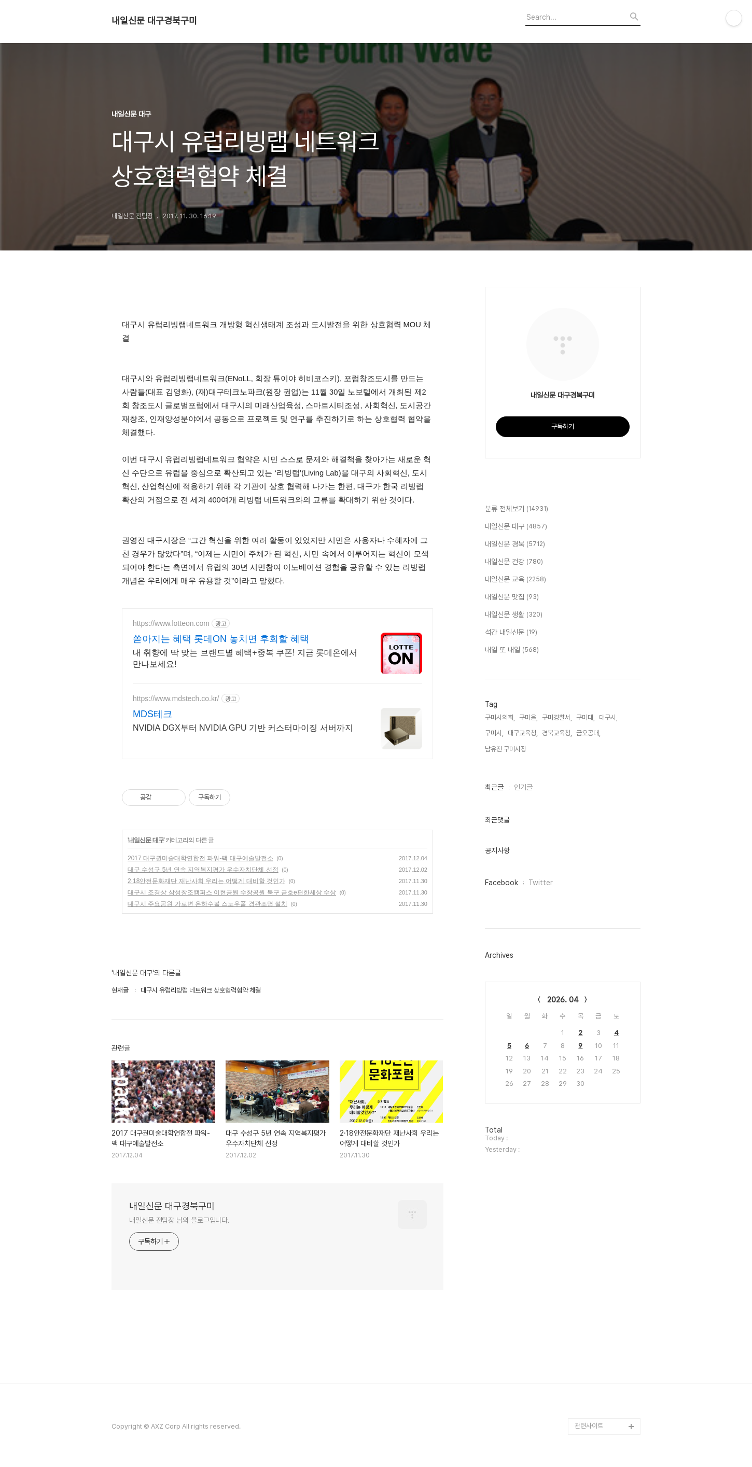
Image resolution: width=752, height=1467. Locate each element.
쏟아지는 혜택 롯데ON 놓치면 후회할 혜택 (221, 639)
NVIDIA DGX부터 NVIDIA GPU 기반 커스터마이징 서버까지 (243, 727)
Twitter (540, 882)
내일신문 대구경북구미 (154, 21)
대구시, (608, 717)
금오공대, (588, 733)
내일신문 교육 (515, 580)
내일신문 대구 (145, 840)
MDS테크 (152, 714)
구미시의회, (500, 717)
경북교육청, (557, 733)
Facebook (501, 882)
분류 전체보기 (516, 509)
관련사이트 (589, 1426)
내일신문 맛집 (512, 597)
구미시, (494, 733)
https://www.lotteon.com (171, 623)
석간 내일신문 (511, 632)
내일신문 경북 (515, 544)
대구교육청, (523, 733)
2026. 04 (563, 999)
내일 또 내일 (512, 650)
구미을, (528, 717)
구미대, (585, 717)
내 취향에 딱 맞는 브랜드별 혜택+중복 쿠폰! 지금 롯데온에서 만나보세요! (245, 658)
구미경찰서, (557, 717)
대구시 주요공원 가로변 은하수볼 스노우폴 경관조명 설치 (207, 903)
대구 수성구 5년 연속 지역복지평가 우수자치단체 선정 (203, 869)
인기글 (523, 787)
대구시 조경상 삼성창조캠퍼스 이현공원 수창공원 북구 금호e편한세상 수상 (232, 892)
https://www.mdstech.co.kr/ (176, 698)
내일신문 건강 (514, 562)
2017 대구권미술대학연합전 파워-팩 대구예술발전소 (200, 858)
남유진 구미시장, (506, 749)
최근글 (494, 787)
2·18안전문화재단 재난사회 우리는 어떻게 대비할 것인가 (206, 881)
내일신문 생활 (513, 615)
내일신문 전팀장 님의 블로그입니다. (179, 1220)
